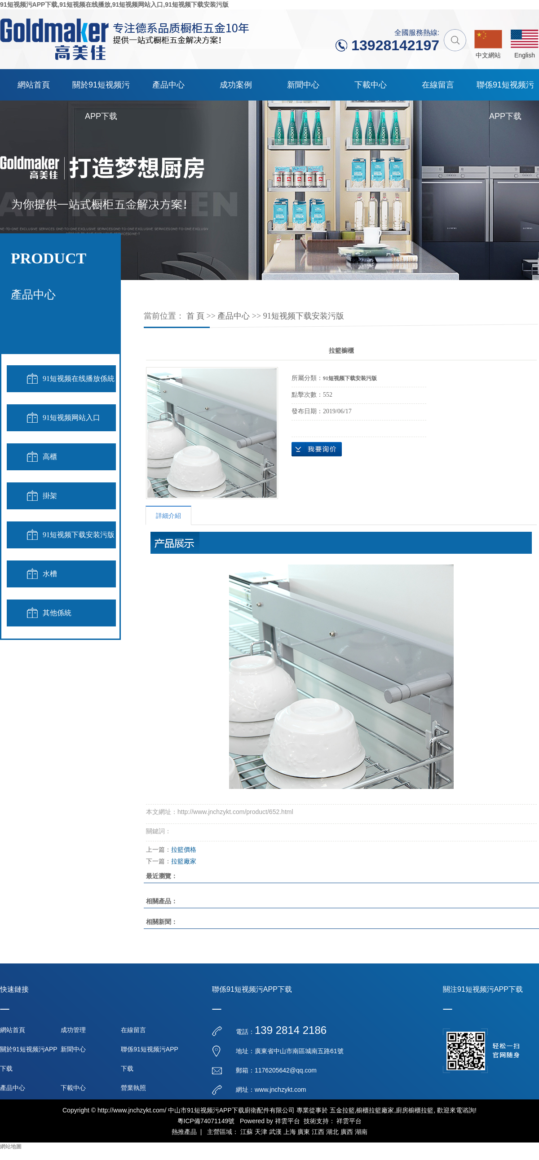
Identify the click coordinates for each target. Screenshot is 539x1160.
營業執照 (133, 1087)
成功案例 (236, 84)
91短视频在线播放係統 (79, 378)
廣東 (303, 1131)
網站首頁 (34, 84)
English (524, 55)
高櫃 (50, 456)
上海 (289, 1131)
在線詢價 (317, 449)
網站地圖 (11, 1146)
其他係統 (57, 613)
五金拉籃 (342, 1110)
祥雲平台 (287, 1121)
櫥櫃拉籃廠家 (375, 1110)
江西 (318, 1131)
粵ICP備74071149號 (206, 1121)
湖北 (332, 1131)
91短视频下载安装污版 (79, 534)
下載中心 (370, 84)
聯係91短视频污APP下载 (505, 90)
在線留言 (438, 84)
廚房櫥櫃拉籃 (414, 1110)
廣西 (346, 1131)
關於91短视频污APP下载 (101, 90)
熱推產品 (184, 1131)
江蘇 (246, 1131)
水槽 (50, 574)
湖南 (361, 1131)
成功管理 (73, 1029)
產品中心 (168, 84)
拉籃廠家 (183, 861)
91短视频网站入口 (71, 417)
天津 (261, 1131)
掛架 (50, 495)
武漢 (275, 1131)
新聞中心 (303, 84)
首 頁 (195, 315)
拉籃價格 (183, 849)
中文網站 (488, 55)
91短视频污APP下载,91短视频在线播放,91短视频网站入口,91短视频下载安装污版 (114, 4)
